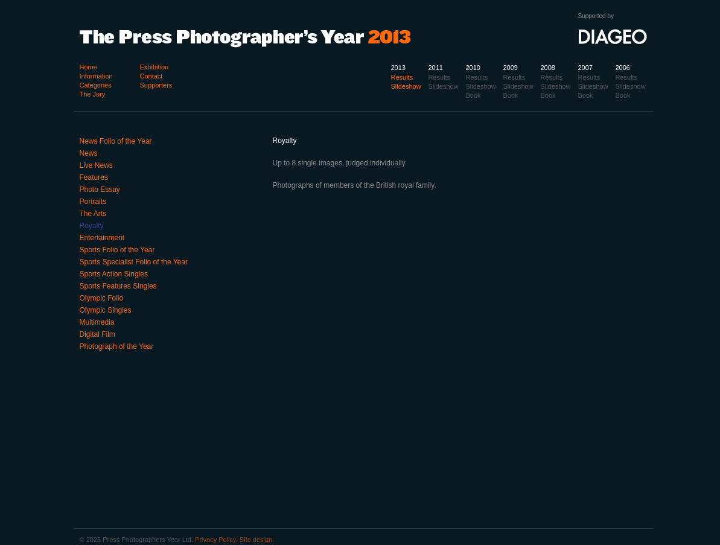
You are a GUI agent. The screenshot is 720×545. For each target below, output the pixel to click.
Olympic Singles (106, 310)
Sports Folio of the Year (117, 250)
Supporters (156, 85)
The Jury (93, 94)
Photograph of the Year (117, 346)
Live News (96, 165)
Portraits (93, 201)
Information (96, 76)
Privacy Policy (215, 539)
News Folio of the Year (116, 141)
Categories (96, 85)
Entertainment (102, 238)
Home (88, 67)
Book (623, 95)
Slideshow (631, 86)
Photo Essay (100, 189)
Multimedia (97, 322)
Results (627, 77)
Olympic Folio (102, 298)
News (89, 153)
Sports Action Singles (114, 274)
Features (94, 177)
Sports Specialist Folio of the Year (134, 262)
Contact (151, 76)
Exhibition (154, 67)
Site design (256, 539)
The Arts (93, 213)
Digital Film (97, 334)
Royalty (92, 226)
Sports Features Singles (118, 286)
